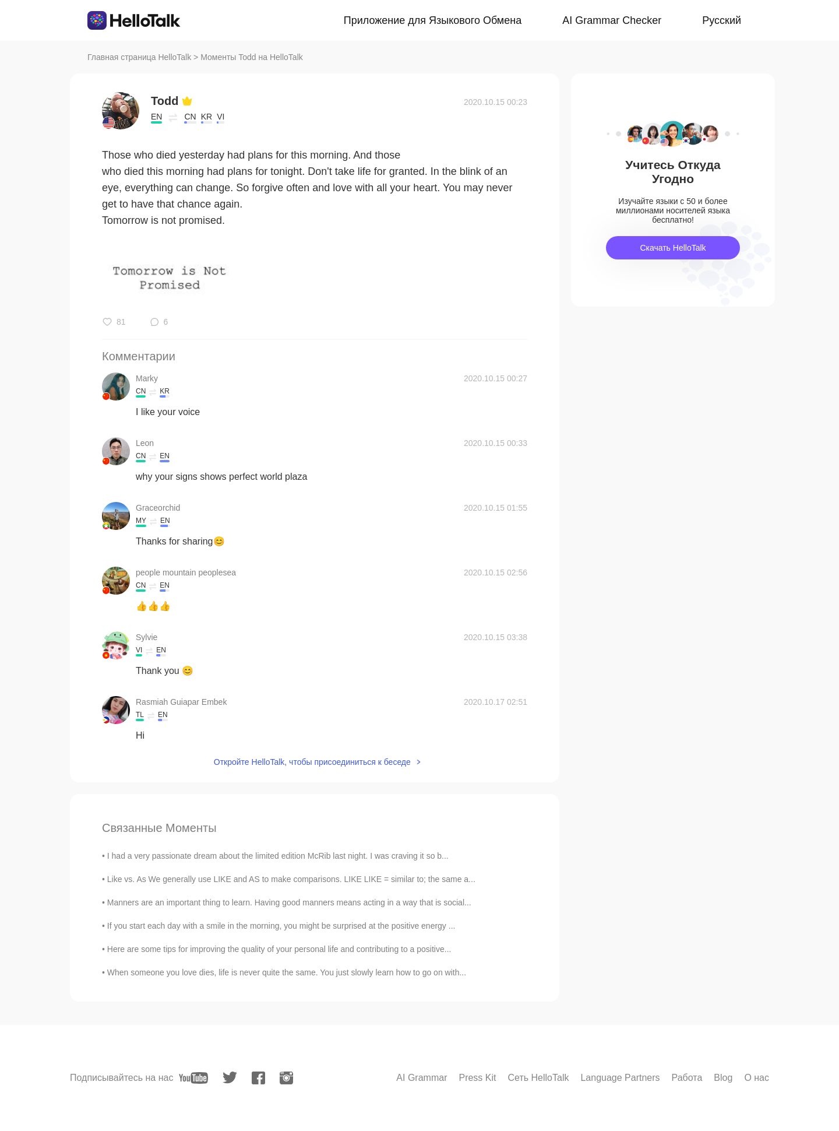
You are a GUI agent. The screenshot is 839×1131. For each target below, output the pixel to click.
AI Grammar (421, 1078)
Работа (687, 1078)
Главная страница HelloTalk (139, 57)
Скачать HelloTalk (673, 247)
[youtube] (193, 1078)
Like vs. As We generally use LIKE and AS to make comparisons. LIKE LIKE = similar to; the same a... (291, 879)
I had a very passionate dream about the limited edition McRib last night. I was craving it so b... (278, 855)
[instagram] (286, 1078)
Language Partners (620, 1078)
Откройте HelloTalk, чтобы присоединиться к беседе (312, 762)
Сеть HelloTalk (538, 1078)
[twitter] (230, 1078)
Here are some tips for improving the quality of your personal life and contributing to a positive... (279, 949)
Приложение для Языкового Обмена (432, 20)
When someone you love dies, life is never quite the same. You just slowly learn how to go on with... (286, 972)
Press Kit (477, 1078)
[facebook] (258, 1078)
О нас (756, 1078)
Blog (723, 1078)
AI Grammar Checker (611, 20)
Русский (721, 20)
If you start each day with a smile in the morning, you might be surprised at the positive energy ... (281, 925)
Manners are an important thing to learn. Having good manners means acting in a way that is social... (289, 902)
